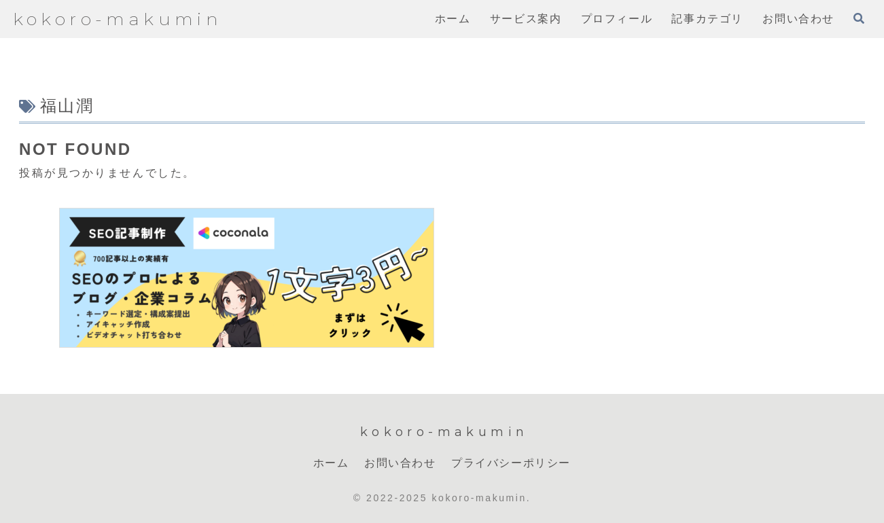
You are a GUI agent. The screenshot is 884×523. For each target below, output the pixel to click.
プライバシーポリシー (511, 462)
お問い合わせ (400, 462)
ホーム (331, 462)
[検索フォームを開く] (858, 18)
